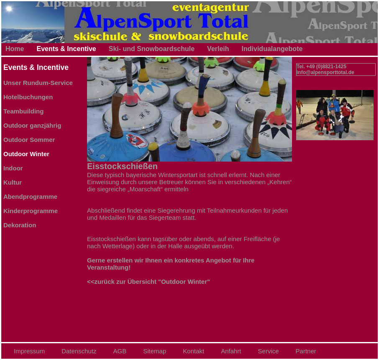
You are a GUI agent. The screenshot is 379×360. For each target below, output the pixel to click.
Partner (306, 351)
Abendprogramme (30, 196)
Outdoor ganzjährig (32, 125)
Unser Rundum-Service (38, 82)
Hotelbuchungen (28, 96)
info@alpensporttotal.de (325, 72)
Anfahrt (231, 351)
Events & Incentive (66, 48)
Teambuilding (23, 111)
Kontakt (193, 351)
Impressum (29, 351)
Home (14, 48)
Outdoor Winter (26, 153)
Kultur (12, 182)
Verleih (218, 48)
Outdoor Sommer (29, 139)
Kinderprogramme (30, 210)
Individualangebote (272, 48)
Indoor (13, 168)
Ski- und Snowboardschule (152, 48)
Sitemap (154, 351)
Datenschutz (78, 351)
